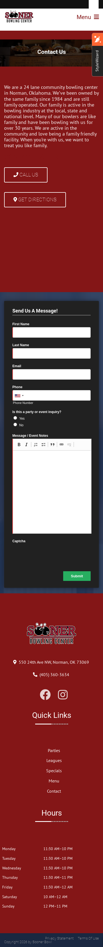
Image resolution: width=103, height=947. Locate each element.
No (21, 425)
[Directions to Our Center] (54, 662)
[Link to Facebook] (45, 694)
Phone (17, 387)
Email (16, 366)
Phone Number (23, 402)
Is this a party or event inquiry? (36, 412)
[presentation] (54, 555)
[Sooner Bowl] (19, 16)
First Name (20, 324)
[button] (19, 444)
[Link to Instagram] (63, 694)
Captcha (18, 541)
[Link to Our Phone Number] (54, 674)
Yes (22, 418)
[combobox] (19, 395)
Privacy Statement (59, 938)
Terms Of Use (88, 938)
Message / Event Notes (30, 436)
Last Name (20, 345)
